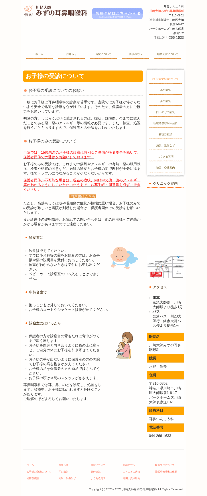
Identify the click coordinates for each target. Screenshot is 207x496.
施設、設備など (165, 145)
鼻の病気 (165, 101)
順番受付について (167, 54)
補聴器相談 (165, 134)
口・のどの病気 (165, 112)
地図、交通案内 (165, 167)
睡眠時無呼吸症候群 (165, 123)
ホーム (39, 54)
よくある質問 (165, 156)
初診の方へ (135, 54)
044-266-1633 (173, 37)
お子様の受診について (165, 78)
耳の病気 (165, 90)
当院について (103, 54)
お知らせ (71, 54)
